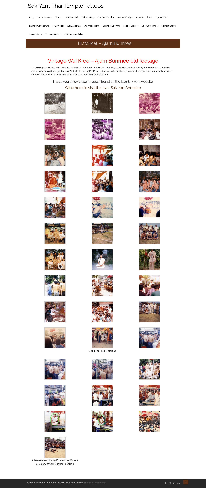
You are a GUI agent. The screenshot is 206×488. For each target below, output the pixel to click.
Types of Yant (161, 17)
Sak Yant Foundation (74, 34)
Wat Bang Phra (73, 26)
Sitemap (58, 17)
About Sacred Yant (144, 17)
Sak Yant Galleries (106, 17)
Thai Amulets (58, 26)
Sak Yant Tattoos (44, 17)
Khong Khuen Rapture (39, 26)
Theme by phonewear (95, 483)
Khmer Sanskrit (169, 26)
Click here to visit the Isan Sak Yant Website (103, 87)
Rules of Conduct (130, 26)
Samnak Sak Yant (53, 34)
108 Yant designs (124, 17)
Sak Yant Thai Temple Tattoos (66, 5)
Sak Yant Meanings (150, 26)
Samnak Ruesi (35, 34)
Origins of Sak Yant (111, 26)
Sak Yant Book (72, 17)
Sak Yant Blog (88, 17)
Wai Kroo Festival (91, 26)
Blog (31, 17)
